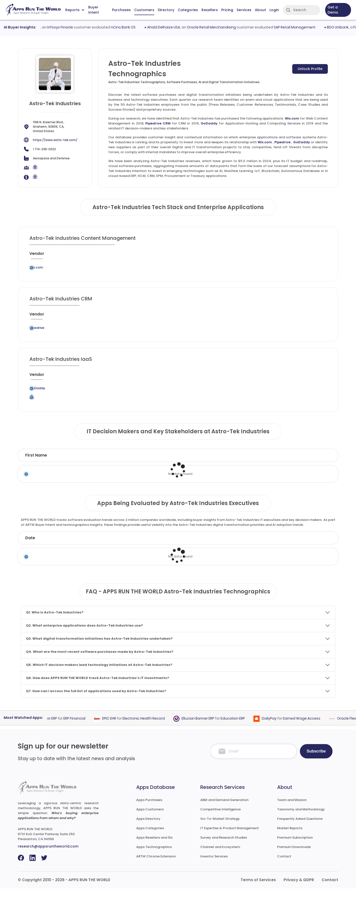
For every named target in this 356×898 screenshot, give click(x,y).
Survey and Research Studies (223, 847)
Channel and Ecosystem (220, 856)
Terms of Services (258, 889)
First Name (36, 465)
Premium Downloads (294, 856)
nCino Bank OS (127, 27)
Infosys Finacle (64, 27)
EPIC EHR (112, 728)
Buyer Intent (93, 10)
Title (138, 465)
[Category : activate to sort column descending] (162, 255)
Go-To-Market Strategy (220, 828)
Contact (284, 866)
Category (256, 547)
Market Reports (289, 837)
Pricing (227, 9)
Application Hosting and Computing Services (170, 396)
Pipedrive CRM (158, 123)
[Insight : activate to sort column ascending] (313, 255)
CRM (158, 332)
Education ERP (236, 728)
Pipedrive (282, 142)
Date (30, 547)
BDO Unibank (342, 27)
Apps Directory (148, 828)
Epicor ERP (51, 728)
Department (223, 465)
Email (274, 465)
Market (305, 547)
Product (208, 547)
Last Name (92, 465)
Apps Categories (150, 837)
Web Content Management (160, 269)
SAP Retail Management (298, 27)
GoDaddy (209, 123)
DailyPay (272, 728)
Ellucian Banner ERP (201, 728)
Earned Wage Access (304, 728)
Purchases (121, 9)
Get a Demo (333, 10)
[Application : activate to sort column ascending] (118, 255)
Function (173, 465)
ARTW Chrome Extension (156, 866)
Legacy (61, 269)
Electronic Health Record (147, 728)
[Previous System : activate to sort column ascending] (77, 255)
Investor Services (214, 866)
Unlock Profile (310, 68)
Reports (74, 9)
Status (123, 547)
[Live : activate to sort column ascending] (289, 255)
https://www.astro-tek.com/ (55, 140)
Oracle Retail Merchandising (215, 27)
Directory (166, 9)
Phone (309, 465)
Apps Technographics (154, 856)
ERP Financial (78, 728)
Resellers (209, 9)
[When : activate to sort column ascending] (268, 255)
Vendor (164, 547)
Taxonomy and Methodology (301, 819)
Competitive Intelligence (220, 819)
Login (274, 9)
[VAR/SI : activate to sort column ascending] (245, 255)
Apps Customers (150, 819)
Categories (188, 9)
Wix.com (292, 118)
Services (244, 9)
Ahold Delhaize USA (167, 27)
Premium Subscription (295, 847)
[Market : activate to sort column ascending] (211, 255)
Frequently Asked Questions (300, 828)
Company (74, 547)
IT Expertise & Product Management (229, 837)
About (260, 9)
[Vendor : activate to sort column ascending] (41, 255)
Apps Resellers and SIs (154, 847)
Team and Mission (292, 809)
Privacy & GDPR (299, 889)
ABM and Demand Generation (224, 809)
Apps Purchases (149, 809)
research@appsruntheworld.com (48, 855)
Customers (144, 9)
